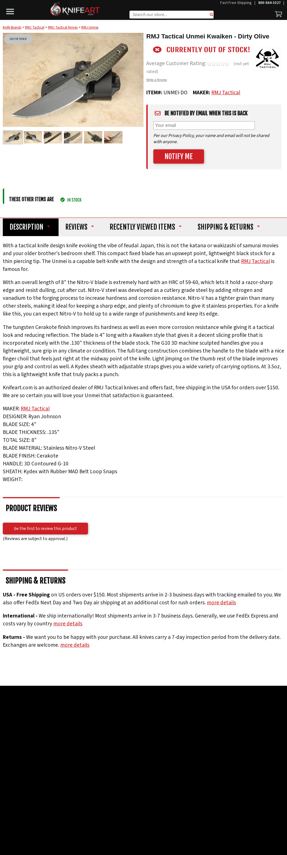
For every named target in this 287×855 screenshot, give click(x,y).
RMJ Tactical (225, 93)
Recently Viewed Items (146, 227)
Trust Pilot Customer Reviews (135, 713)
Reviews (79, 227)
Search (212, 15)
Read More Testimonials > (143, 722)
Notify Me (179, 156)
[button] (11, 10)
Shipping (230, 227)
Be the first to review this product (45, 528)
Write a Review (156, 79)
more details (221, 603)
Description (27, 227)
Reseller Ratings (191, 713)
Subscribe (93, 784)
